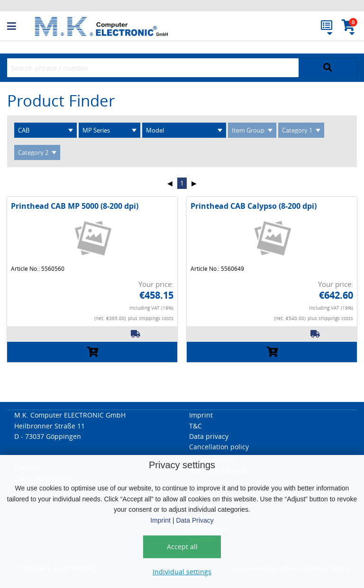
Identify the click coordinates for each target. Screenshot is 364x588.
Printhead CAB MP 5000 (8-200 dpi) (74, 206)
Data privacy (208, 436)
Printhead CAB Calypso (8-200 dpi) (254, 206)
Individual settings (182, 571)
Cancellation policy (219, 446)
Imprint (160, 520)
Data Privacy (194, 520)
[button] (21, 26)
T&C (195, 425)
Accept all (182, 546)
